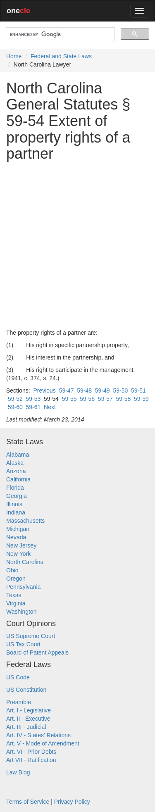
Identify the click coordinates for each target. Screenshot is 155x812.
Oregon (16, 578)
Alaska (15, 463)
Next (50, 407)
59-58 (123, 398)
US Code (18, 677)
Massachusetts (25, 520)
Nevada (16, 537)
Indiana (15, 512)
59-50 (120, 390)
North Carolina (24, 562)
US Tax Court (23, 644)
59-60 (15, 407)
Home (13, 56)
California (18, 479)
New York (18, 553)
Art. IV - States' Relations (38, 735)
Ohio (12, 570)
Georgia (16, 496)
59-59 (141, 398)
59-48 (84, 390)
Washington (21, 611)
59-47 (66, 390)
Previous (44, 390)
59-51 (138, 390)
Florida (15, 487)
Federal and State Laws (61, 56)
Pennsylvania (23, 586)
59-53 (33, 398)
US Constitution (26, 689)
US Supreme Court (30, 636)
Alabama (17, 454)
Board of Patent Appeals (37, 652)
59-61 (33, 407)
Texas (13, 595)
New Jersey (21, 545)
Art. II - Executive (28, 718)
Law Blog (18, 772)
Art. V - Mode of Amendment (42, 743)
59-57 (105, 398)
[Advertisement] (77, 245)
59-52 (15, 398)
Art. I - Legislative (28, 710)
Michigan (17, 529)
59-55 (69, 398)
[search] (59, 34)
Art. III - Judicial (26, 727)
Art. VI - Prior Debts (31, 751)
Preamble (18, 702)
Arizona (16, 471)
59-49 (102, 390)
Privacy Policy (72, 801)
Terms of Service (27, 801)
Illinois (14, 504)
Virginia (15, 603)
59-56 (87, 398)
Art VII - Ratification (31, 760)
